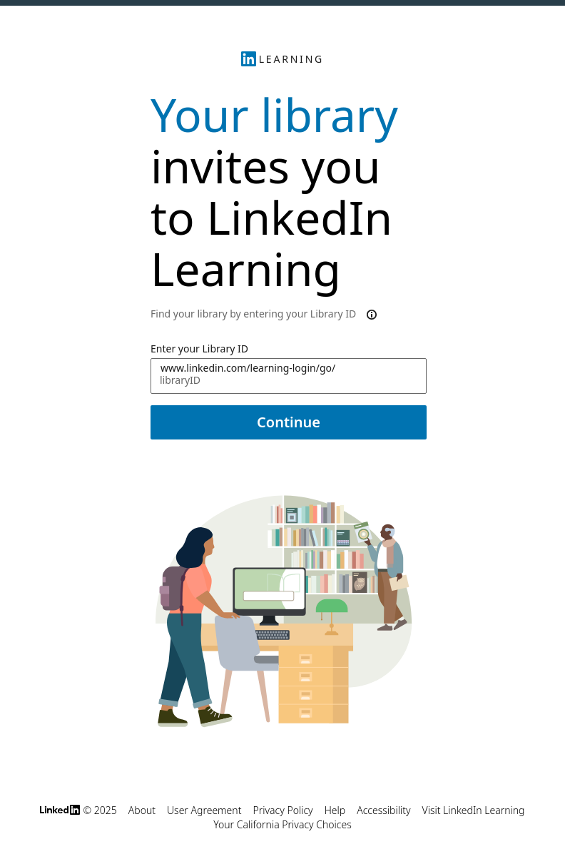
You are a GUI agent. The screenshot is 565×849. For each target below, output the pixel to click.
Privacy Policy (282, 810)
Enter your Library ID (199, 348)
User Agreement (204, 810)
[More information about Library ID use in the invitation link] (370, 314)
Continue (288, 422)
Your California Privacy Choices (282, 824)
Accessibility (383, 810)
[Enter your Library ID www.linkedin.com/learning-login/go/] (289, 376)
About (142, 810)
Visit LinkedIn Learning (473, 810)
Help (335, 810)
